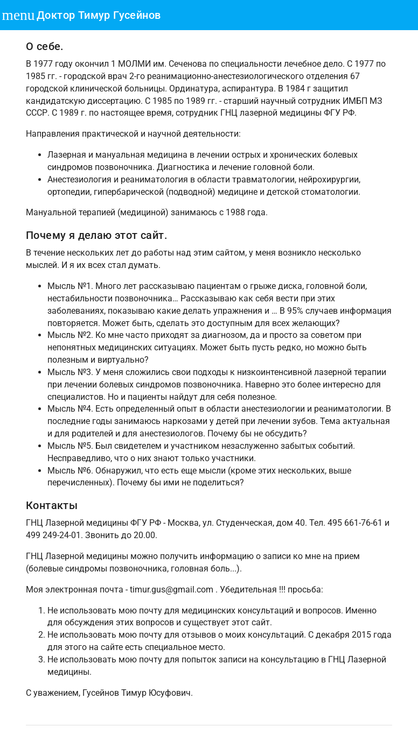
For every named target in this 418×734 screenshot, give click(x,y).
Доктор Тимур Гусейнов (99, 15)
